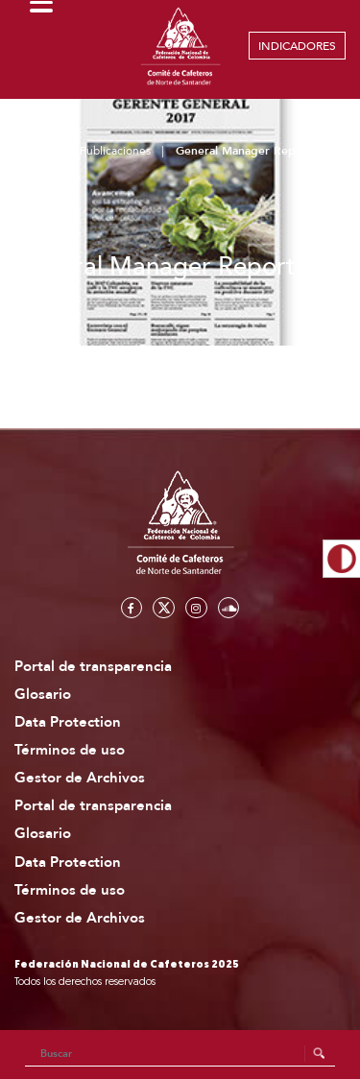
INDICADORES (297, 46)
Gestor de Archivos (79, 778)
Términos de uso (69, 750)
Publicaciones (115, 150)
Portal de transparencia (93, 667)
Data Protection (67, 722)
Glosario (42, 694)
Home (39, 150)
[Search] (180, 1054)
